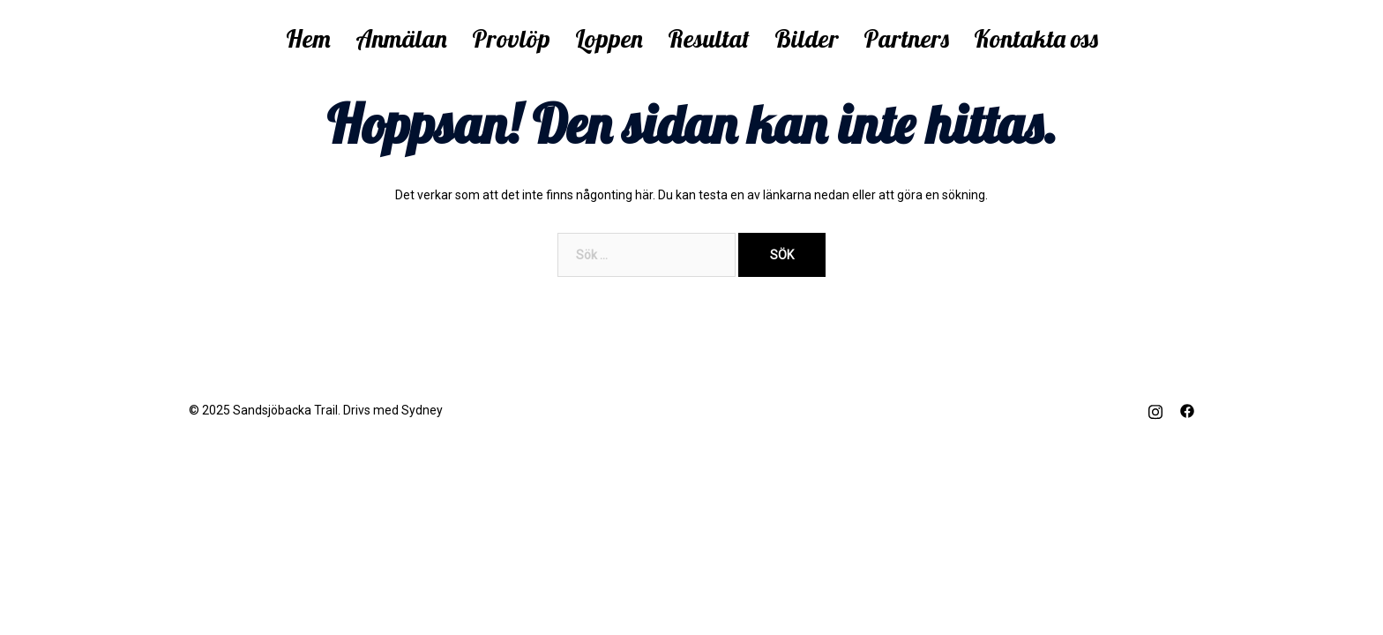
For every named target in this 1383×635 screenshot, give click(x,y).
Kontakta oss (1036, 38)
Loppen (609, 38)
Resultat (709, 38)
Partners (906, 38)
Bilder (806, 38)
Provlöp (511, 38)
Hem (308, 38)
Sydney (422, 410)
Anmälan (401, 38)
